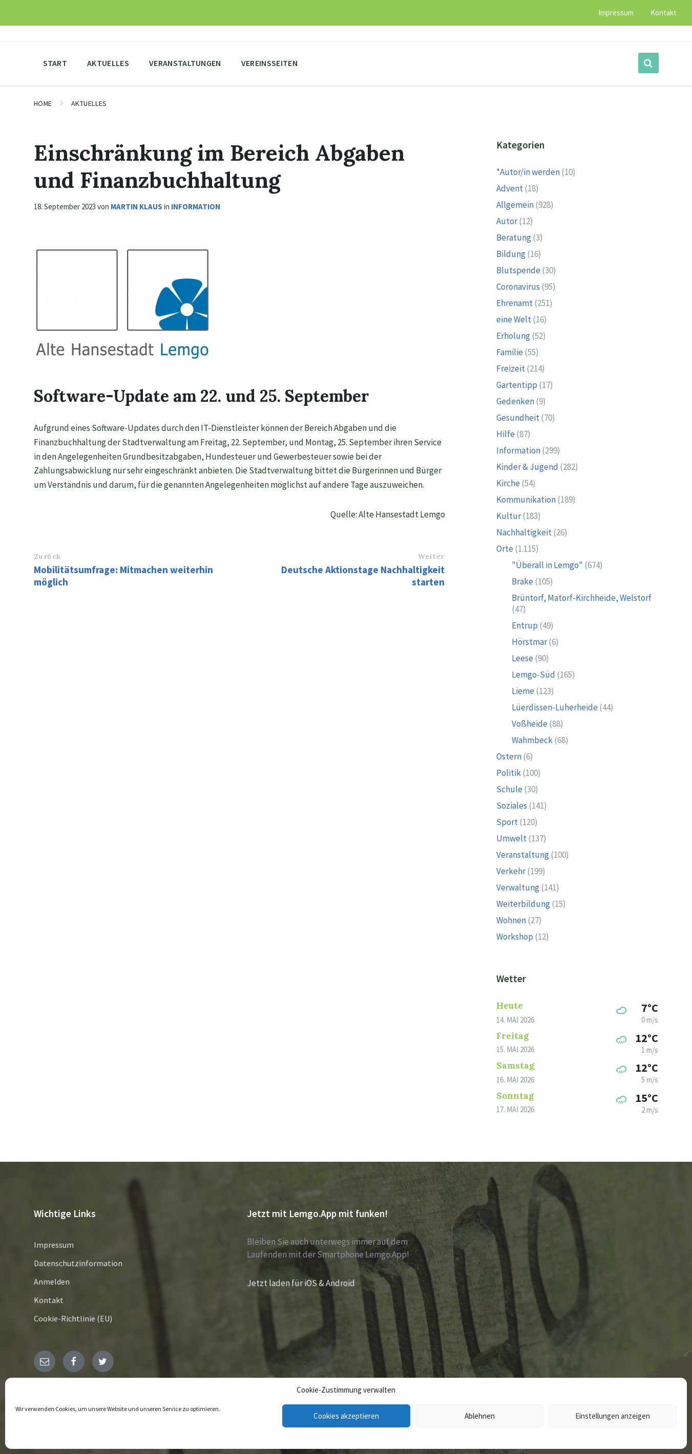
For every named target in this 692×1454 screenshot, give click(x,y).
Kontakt (49, 1300)
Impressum (54, 1245)
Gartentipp (516, 384)
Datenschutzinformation (78, 1263)
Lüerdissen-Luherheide (555, 707)
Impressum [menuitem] (616, 12)
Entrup (525, 625)
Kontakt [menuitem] (664, 12)
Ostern (508, 756)
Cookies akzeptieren (346, 1416)
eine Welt (513, 319)
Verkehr (511, 871)
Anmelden (52, 1281)
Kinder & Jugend (527, 466)
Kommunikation (526, 499)
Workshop (514, 936)
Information (195, 206)
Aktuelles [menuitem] (108, 63)
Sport (507, 822)
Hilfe (505, 434)
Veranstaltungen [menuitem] (185, 63)
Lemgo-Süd (533, 674)
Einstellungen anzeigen (612, 1416)
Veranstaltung (522, 854)
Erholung (513, 335)
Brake (522, 581)
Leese (522, 658)
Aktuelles (89, 103)
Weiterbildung (523, 903)
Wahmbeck (532, 740)
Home (43, 103)
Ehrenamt (514, 303)
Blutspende (518, 270)
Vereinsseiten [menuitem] (269, 63)
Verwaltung (517, 887)
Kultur (508, 516)
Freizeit (510, 368)
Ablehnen (480, 1416)
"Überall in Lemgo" (547, 565)
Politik (508, 772)
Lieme (523, 691)
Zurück (47, 556)
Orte (504, 548)
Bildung (511, 253)
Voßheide (530, 723)
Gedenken (515, 401)
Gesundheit (517, 417)
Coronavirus (518, 286)
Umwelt (511, 838)
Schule (509, 789)
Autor (506, 221)
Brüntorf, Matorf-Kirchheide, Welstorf (582, 597)
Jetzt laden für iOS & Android (301, 1283)
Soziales (511, 805)
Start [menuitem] (55, 63)
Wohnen (511, 920)
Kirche (508, 483)
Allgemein (515, 204)
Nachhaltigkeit (524, 532)
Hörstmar (529, 641)
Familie (509, 352)
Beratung (513, 237)
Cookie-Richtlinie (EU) (73, 1318)
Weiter (430, 556)
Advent (509, 188)
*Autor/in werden (528, 172)
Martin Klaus (136, 206)
